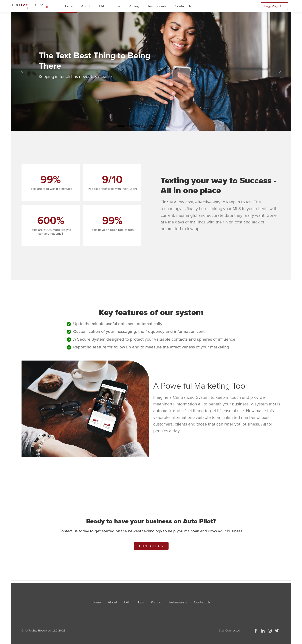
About (112, 602)
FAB (127, 602)
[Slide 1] (121, 125)
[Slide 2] (129, 125)
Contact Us (151, 546)
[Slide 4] (144, 125)
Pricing (156, 602)
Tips (141, 602)
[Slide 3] (137, 125)
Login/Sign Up (274, 6)
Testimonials (177, 602)
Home (96, 602)
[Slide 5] (152, 125)
